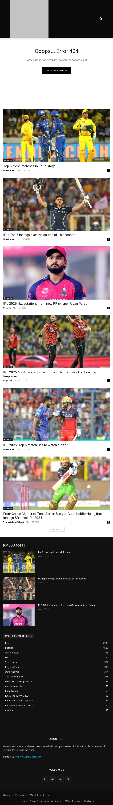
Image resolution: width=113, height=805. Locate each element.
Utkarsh (7, 308)
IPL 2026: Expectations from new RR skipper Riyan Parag (45, 303)
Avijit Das (7, 380)
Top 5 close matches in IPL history (29, 166)
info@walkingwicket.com (28, 756)
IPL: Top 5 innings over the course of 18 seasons (39, 235)
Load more (56, 529)
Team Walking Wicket (13, 522)
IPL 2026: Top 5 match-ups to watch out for (35, 445)
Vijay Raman (9, 170)
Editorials (8, 161)
